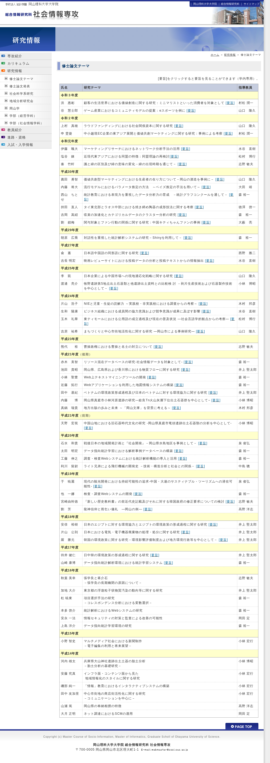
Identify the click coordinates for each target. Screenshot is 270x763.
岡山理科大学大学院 (205, 3)
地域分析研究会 (21, 101)
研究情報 (230, 54)
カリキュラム (18, 63)
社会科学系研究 (21, 94)
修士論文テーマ (21, 79)
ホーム (215, 54)
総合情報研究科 (230, 3)
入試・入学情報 (20, 145)
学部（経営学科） (23, 116)
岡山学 (14, 108)
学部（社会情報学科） (26, 123)
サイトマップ (251, 3)
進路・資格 (16, 137)
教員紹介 (14, 130)
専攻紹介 (14, 56)
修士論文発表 (19, 86)
